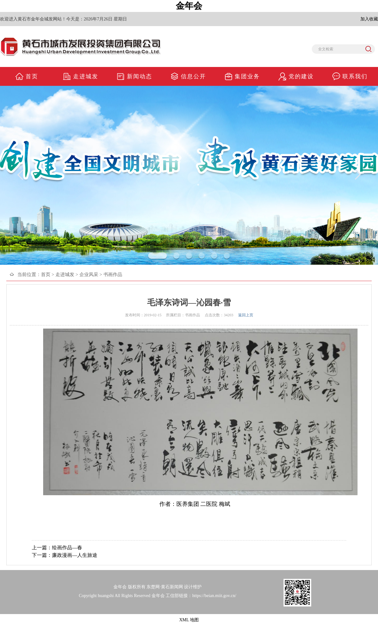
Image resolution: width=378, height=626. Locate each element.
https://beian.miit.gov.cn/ (214, 595)
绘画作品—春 (67, 547)
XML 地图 (189, 620)
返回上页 (245, 315)
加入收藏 (369, 19)
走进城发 (64, 274)
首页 (45, 274)
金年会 (189, 6)
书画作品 (112, 274)
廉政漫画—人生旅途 (74, 555)
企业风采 (88, 274)
